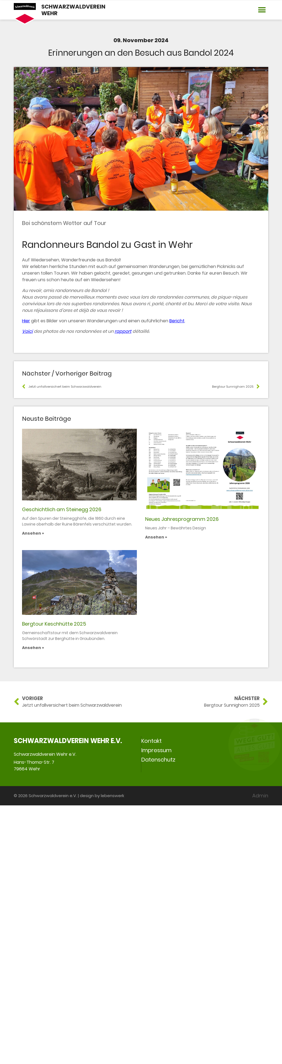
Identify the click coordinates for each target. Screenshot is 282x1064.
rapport (123, 331)
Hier (26, 321)
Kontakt (151, 999)
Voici (27, 331)
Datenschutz (158, 1018)
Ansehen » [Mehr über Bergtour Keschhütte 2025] (33, 906)
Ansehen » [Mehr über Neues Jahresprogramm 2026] (156, 674)
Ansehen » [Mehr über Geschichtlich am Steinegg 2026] (33, 667)
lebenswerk (112, 1054)
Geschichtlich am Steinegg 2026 (61, 643)
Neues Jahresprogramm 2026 (182, 655)
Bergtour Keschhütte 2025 (54, 882)
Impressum (156, 1009)
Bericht (177, 321)
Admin (260, 1054)
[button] (262, 10)
